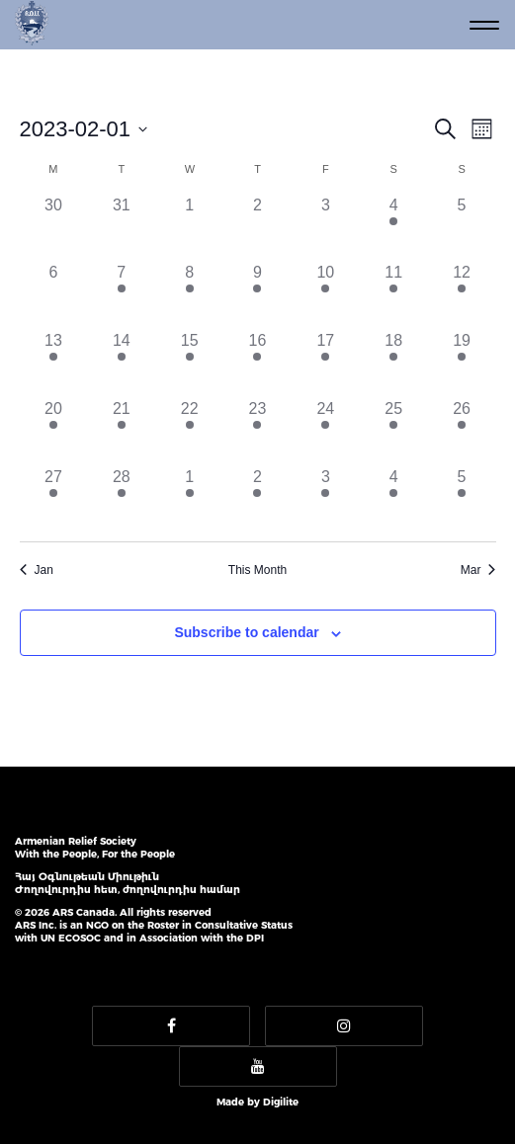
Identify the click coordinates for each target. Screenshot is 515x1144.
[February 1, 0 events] (189, 228)
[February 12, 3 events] (462, 295)
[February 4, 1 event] (394, 228)
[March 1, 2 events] (189, 499)
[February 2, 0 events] (257, 228)
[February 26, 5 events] (462, 431)
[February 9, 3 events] (257, 295)
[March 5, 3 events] (462, 499)
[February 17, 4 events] (326, 363)
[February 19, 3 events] (462, 363)
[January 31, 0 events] (121, 228)
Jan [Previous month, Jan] (36, 570)
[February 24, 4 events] (326, 431)
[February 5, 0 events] (462, 228)
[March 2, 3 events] (257, 499)
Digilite (281, 1102)
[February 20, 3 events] (54, 431)
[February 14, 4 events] (121, 363)
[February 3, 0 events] (326, 228)
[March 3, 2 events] (326, 499)
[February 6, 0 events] (54, 295)
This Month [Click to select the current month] (257, 570)
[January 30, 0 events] (54, 228)
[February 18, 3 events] (394, 363)
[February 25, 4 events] (394, 431)
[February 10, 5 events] (326, 295)
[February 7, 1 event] (121, 295)
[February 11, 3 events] (394, 295)
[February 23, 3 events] (257, 431)
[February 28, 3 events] (121, 499)
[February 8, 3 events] (189, 295)
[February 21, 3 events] (121, 431)
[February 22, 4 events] (189, 431)
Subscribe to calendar (246, 632)
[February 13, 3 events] (54, 363)
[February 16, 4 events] (257, 363)
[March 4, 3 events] (394, 499)
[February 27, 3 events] (54, 499)
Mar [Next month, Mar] (478, 570)
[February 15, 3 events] (189, 363)
